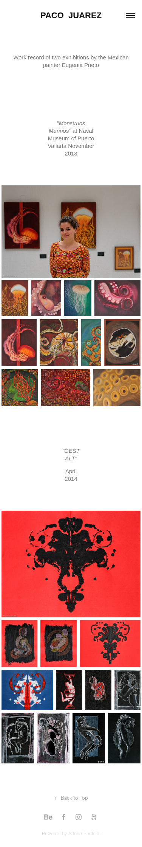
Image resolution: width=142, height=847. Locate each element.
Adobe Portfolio (84, 833)
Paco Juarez (71, 15)
